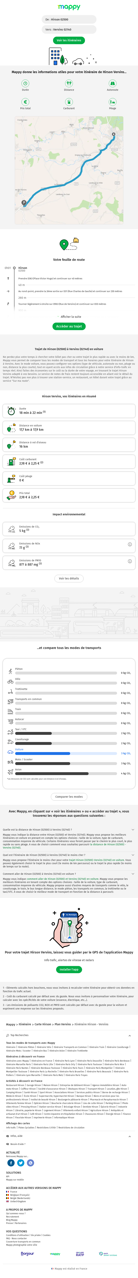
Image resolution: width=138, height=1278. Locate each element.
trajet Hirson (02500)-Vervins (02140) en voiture (96, 860)
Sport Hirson (46, 1092)
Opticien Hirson (41, 1103)
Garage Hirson (34, 1085)
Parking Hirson (113, 1103)
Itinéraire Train (96, 1047)
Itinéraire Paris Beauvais (99, 1071)
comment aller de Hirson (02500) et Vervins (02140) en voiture (62, 878)
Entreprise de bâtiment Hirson (75, 1085)
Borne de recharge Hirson (115, 1092)
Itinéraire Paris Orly (65, 1064)
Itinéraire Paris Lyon (65, 1061)
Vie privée (36, 1235)
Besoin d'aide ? (15, 1144)
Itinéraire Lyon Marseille (28, 1075)
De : (56, 19)
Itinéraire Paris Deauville (89, 1061)
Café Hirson (35, 1114)
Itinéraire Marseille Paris (18, 1064)
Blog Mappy (11, 1220)
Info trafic (11, 1127)
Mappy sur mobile (15, 1179)
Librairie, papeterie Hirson (28, 1110)
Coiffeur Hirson (28, 1089)
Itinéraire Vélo (44, 1047)
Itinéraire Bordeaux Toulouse (45, 1068)
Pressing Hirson (29, 1107)
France (11, 1192)
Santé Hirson (30, 1092)
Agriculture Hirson (99, 1110)
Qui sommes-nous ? (16, 1213)
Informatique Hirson (64, 1117)
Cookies (47, 1235)
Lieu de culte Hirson (93, 1103)
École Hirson (30, 1096)
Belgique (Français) (17, 1195)
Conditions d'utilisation (17, 1235)
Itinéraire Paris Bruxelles (71, 1071)
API (7, 1176)
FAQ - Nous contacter (16, 1238)
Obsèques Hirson (76, 1089)
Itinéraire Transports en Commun (70, 1047)
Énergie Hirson (113, 1114)
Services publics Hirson (88, 1092)
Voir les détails (69, 578)
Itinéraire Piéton (26, 1047)
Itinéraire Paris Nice (114, 1064)
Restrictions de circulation (71, 1127)
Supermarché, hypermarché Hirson (56, 1096)
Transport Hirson (95, 1089)
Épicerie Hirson (108, 1107)
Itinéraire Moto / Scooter (18, 1051)
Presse (9, 1223)
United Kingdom (16, 1201)
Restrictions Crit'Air (46, 1127)
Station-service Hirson (50, 1107)
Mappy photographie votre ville (21, 1245)
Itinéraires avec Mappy (17, 1061)
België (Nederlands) (18, 1198)
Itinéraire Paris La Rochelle (43, 1071)
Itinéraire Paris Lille (43, 1064)
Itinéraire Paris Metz (53, 1075)
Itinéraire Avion (57, 1051)
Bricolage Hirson (72, 1107)
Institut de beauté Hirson (43, 1099)
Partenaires (21, 1223)
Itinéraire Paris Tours (73, 1068)
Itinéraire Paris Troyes (76, 1075)
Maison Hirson (50, 1085)
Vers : (58, 29)
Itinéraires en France (41, 1061)
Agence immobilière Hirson (105, 1085)
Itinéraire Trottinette (77, 1051)
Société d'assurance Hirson (51, 1089)
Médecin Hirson (13, 1096)
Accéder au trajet (69, 326)
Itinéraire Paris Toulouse (90, 1064)
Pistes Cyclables (26, 1127)
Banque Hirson (83, 1096)
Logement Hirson (52, 1110)
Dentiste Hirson (90, 1107)
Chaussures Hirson (94, 1114)
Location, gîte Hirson (117, 1089)
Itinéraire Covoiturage (118, 1047)
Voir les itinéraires (69, 40)
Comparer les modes (69, 796)
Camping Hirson (14, 1092)
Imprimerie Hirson (43, 1117)
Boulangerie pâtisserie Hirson (72, 1099)
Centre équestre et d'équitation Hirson (63, 1114)
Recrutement (12, 1216)
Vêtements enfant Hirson (75, 1110)
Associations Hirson (64, 1092)
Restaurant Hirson (15, 1085)
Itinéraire (11, 1047)
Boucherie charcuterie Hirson (66, 1103)
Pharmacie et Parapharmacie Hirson (108, 1099)
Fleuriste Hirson (23, 1117)
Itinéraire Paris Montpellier (99, 1068)
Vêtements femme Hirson (18, 1103)
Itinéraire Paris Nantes (17, 1068)
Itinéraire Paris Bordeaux (117, 1061)
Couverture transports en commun (23, 1241)
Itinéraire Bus (40, 1051)
